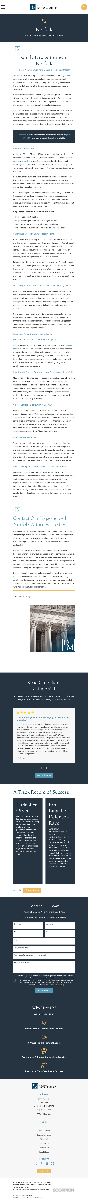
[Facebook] (41, 1129)
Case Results (44, 1114)
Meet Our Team (44, 1097)
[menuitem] (16, 1164)
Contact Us (44, 1137)
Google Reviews (44, 741)
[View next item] (47, 734)
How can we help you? (22, 929)
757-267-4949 (44, 1080)
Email (47, 898)
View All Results (32, 856)
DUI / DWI (44, 1105)
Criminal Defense (44, 1101)
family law (28, 161)
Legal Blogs (44, 1118)
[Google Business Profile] (46, 1129)
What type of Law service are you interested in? (30, 921)
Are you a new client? (21, 914)
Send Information (44, 956)
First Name (18, 890)
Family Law (44, 1109)
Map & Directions (44, 1076)
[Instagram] (52, 1129)
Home (44, 1092)
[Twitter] (35, 1129)
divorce (69, 239)
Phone (16, 898)
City (15, 906)
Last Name (49, 890)
